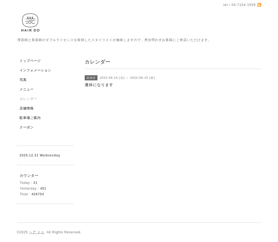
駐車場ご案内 (30, 118)
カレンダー (28, 99)
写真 (23, 80)
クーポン (27, 127)
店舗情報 (27, 108)
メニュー (27, 89)
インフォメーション (35, 70)
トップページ (30, 61)
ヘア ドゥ (36, 232)
